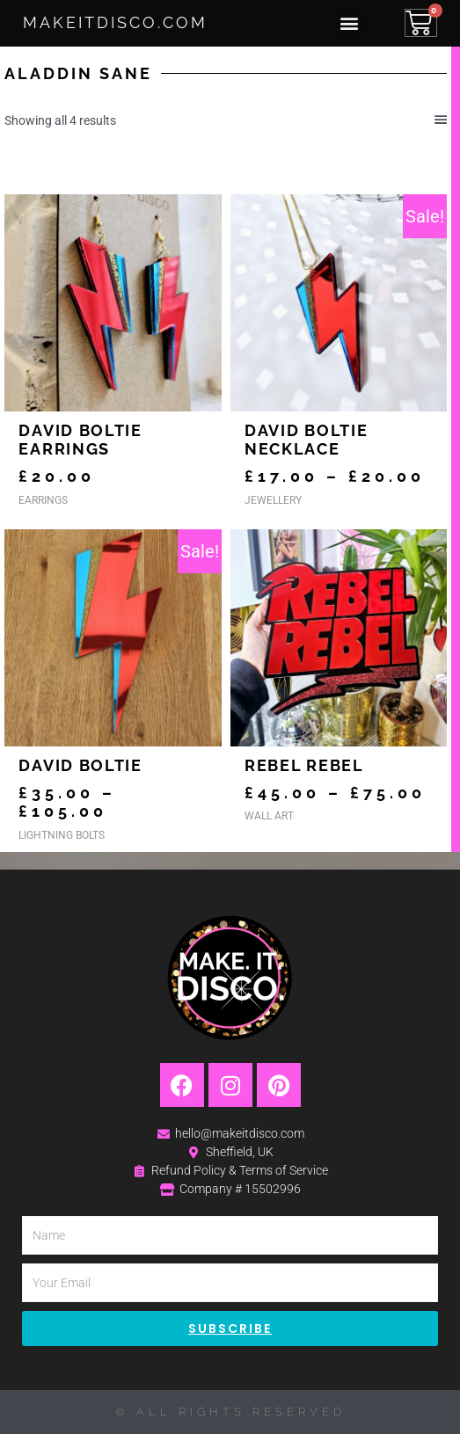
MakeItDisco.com (115, 22)
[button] (348, 23)
